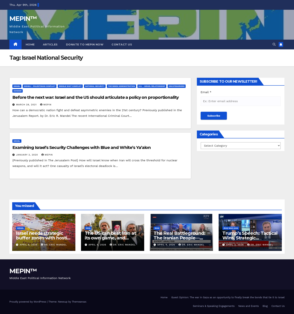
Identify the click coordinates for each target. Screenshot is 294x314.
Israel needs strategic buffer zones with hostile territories (43, 237)
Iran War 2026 (231, 228)
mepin (45, 104)
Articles (50, 44)
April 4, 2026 (97, 244)
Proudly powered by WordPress (28, 301)
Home (30, 44)
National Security (94, 86)
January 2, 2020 (27, 154)
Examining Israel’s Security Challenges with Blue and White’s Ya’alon (81, 147)
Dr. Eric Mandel (54, 244)
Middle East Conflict (70, 86)
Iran (88, 228)
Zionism (18, 91)
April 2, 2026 (235, 244)
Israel (17, 86)
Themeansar (79, 301)
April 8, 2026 (29, 244)
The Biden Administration (121, 86)
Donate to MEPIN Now (85, 44)
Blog (265, 306)
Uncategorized (177, 86)
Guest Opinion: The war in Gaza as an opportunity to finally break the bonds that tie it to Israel (228, 297)
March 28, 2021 (27, 104)
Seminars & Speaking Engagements (214, 306)
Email (206, 92)
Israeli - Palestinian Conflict (40, 86)
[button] (274, 44)
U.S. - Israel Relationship (152, 86)
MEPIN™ (23, 19)
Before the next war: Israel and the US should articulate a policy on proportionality (95, 97)
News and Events (248, 306)
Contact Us (122, 44)
